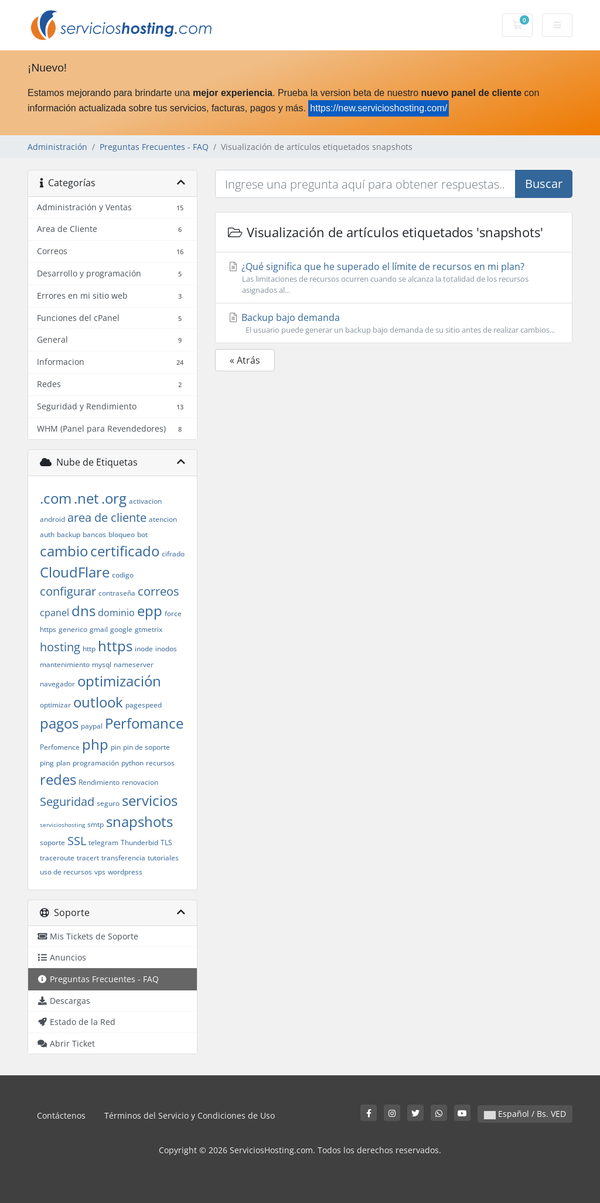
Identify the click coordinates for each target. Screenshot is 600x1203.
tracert (88, 858)
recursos (160, 763)
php (95, 744)
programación (96, 763)
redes (58, 779)
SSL (76, 841)
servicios (150, 800)
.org (114, 498)
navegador (57, 684)
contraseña (116, 593)
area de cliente (106, 517)
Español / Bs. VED (525, 1113)
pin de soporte (146, 747)
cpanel (54, 612)
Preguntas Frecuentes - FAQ (154, 146)
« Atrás (245, 360)
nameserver (134, 664)
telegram (103, 842)
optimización (119, 681)
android (52, 519)
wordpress (125, 872)
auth (47, 534)
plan (63, 763)
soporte (52, 842)
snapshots (139, 821)
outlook (98, 702)
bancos (94, 534)
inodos (166, 649)
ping (47, 763)
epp (149, 610)
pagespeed (143, 705)
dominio (116, 612)
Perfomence (60, 747)
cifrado (173, 554)
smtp (95, 824)
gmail (99, 629)
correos (158, 591)
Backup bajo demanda (393, 323)
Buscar (543, 184)
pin (116, 747)
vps (99, 872)
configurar (68, 591)
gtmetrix (148, 629)
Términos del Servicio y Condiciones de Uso (189, 1115)
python (132, 763)
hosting (60, 647)
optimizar (55, 705)
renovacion (140, 782)
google (121, 629)
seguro (108, 803)
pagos (59, 723)
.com (55, 498)
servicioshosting (62, 825)
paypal (92, 726)
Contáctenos (61, 1115)
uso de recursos (66, 872)
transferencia (123, 858)
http (89, 649)
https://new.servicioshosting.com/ (378, 108)
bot (142, 534)
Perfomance (144, 723)
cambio (64, 551)
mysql (101, 664)
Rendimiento (99, 782)
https (115, 645)
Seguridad (67, 801)
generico (73, 629)
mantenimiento (65, 664)
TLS (166, 842)
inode (144, 649)
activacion (145, 501)
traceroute (57, 858)
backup (68, 534)
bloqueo (121, 534)
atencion (163, 519)
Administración (57, 146)
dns (83, 610)
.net (86, 498)
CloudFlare (75, 572)
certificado (124, 551)
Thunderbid (139, 842)
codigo (123, 575)
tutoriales (163, 858)
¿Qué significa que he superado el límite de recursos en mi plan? (393, 278)
